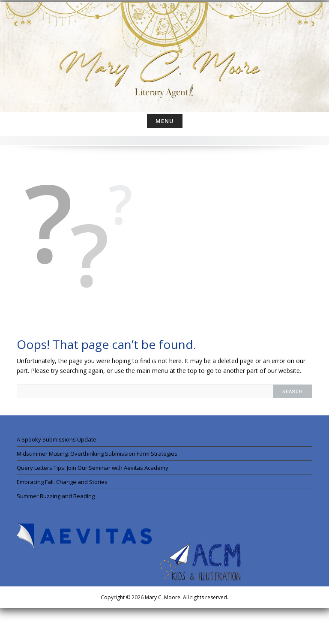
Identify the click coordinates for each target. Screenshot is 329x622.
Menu (165, 121)
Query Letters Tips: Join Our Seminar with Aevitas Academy (92, 468)
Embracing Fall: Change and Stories (62, 482)
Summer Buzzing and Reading (56, 496)
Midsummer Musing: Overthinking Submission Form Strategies (97, 453)
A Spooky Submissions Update (56, 439)
